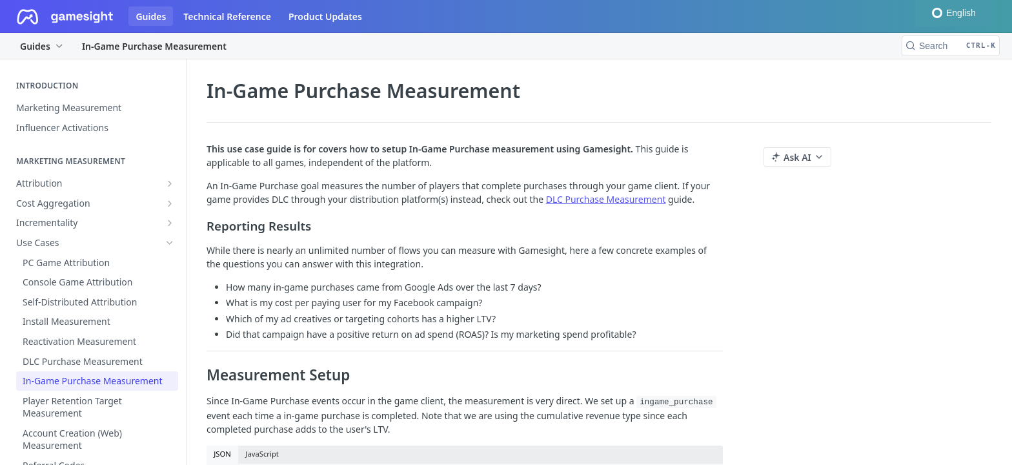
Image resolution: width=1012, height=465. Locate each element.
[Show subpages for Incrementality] (170, 223)
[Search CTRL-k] (950, 46)
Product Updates (325, 16)
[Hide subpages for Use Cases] (170, 243)
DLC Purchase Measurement (606, 199)
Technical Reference (227, 16)
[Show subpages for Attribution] (170, 183)
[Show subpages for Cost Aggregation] (170, 203)
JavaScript (262, 454)
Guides (151, 16)
